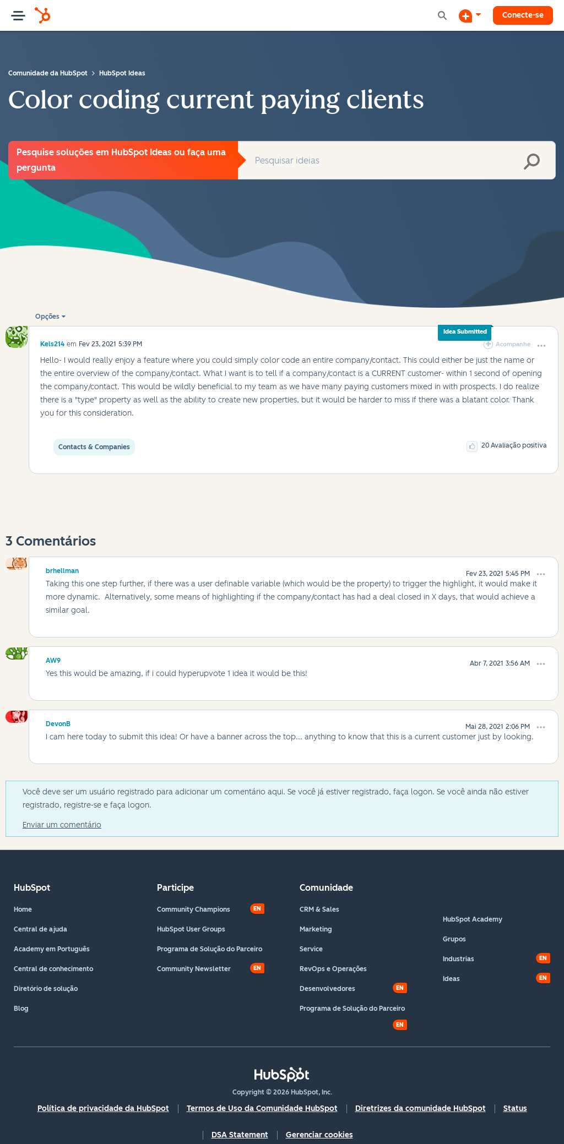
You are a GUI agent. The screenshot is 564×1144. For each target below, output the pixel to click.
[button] (541, 346)
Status (515, 1108)
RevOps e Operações (333, 969)
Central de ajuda (40, 929)
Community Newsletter (194, 969)
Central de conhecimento (53, 969)
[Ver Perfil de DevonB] (58, 722)
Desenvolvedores (327, 989)
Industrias (458, 959)
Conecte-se (523, 15)
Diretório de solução (46, 989)
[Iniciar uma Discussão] (469, 15)
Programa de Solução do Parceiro (209, 949)
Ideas (451, 979)
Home (23, 909)
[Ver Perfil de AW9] (53, 659)
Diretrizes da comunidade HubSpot (420, 1108)
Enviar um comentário (62, 825)
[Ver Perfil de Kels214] (52, 343)
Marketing (316, 929)
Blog (21, 1008)
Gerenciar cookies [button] (319, 1135)
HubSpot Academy (472, 919)
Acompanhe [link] (513, 344)
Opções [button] (47, 316)
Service (311, 949)
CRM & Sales (319, 909)
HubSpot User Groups (191, 929)
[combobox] (397, 160)
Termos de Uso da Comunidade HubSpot (262, 1108)
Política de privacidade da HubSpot (103, 1108)
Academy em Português (52, 949)
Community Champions (193, 909)
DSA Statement (240, 1135)
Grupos (454, 939)
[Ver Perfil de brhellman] (62, 569)
